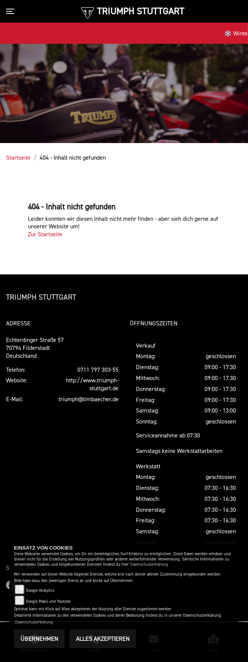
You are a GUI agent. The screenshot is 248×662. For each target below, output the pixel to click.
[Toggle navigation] (11, 11)
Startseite (18, 157)
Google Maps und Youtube (48, 601)
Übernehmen (39, 638)
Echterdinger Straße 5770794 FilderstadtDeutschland (35, 347)
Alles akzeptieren (102, 638)
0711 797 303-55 (98, 369)
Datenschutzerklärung (149, 564)
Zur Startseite (45, 234)
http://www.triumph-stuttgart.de (92, 384)
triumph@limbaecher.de (89, 399)
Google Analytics (40, 590)
